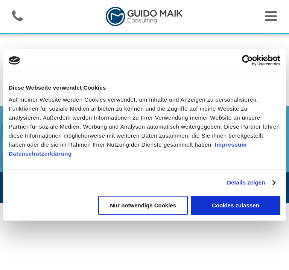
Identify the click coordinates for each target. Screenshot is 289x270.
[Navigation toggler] (271, 18)
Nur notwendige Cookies (143, 205)
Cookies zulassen (235, 205)
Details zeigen (246, 182)
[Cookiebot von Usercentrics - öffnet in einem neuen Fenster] (247, 60)
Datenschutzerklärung (40, 153)
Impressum (231, 144)
